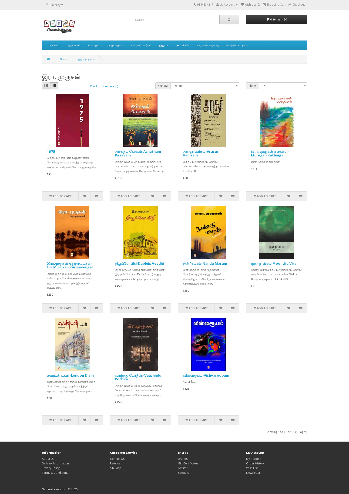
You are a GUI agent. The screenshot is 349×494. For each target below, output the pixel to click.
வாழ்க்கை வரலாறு (207, 45)
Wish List (252, 468)
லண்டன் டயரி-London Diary (70, 375)
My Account (253, 459)
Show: (252, 86)
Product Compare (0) (104, 86)
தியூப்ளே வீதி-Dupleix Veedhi (139, 263)
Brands (183, 459)
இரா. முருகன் (86, 59)
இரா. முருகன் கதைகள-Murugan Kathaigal (270, 153)
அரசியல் (54, 45)
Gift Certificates (188, 463)
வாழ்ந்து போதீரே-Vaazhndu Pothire (138, 377)
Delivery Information (55, 463)
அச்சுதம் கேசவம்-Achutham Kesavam (138, 153)
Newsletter (253, 473)
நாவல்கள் (182, 45)
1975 (51, 151)
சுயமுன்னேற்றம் (141, 45)
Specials (183, 473)
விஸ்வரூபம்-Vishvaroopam (206, 375)
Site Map (115, 468)
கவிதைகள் (94, 45)
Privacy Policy (51, 468)
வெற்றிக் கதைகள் (237, 45)
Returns (115, 463)
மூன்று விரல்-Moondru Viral (274, 263)
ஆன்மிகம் (74, 45)
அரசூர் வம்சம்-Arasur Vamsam (200, 153)
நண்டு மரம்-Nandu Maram (205, 263)
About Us (48, 459)
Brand (64, 59)
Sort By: (163, 86)
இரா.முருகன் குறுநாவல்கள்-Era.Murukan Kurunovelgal (70, 265)
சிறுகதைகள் (116, 45)
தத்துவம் (163, 45)
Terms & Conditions (55, 473)
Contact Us (117, 459)
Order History (255, 463)
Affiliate (183, 468)
